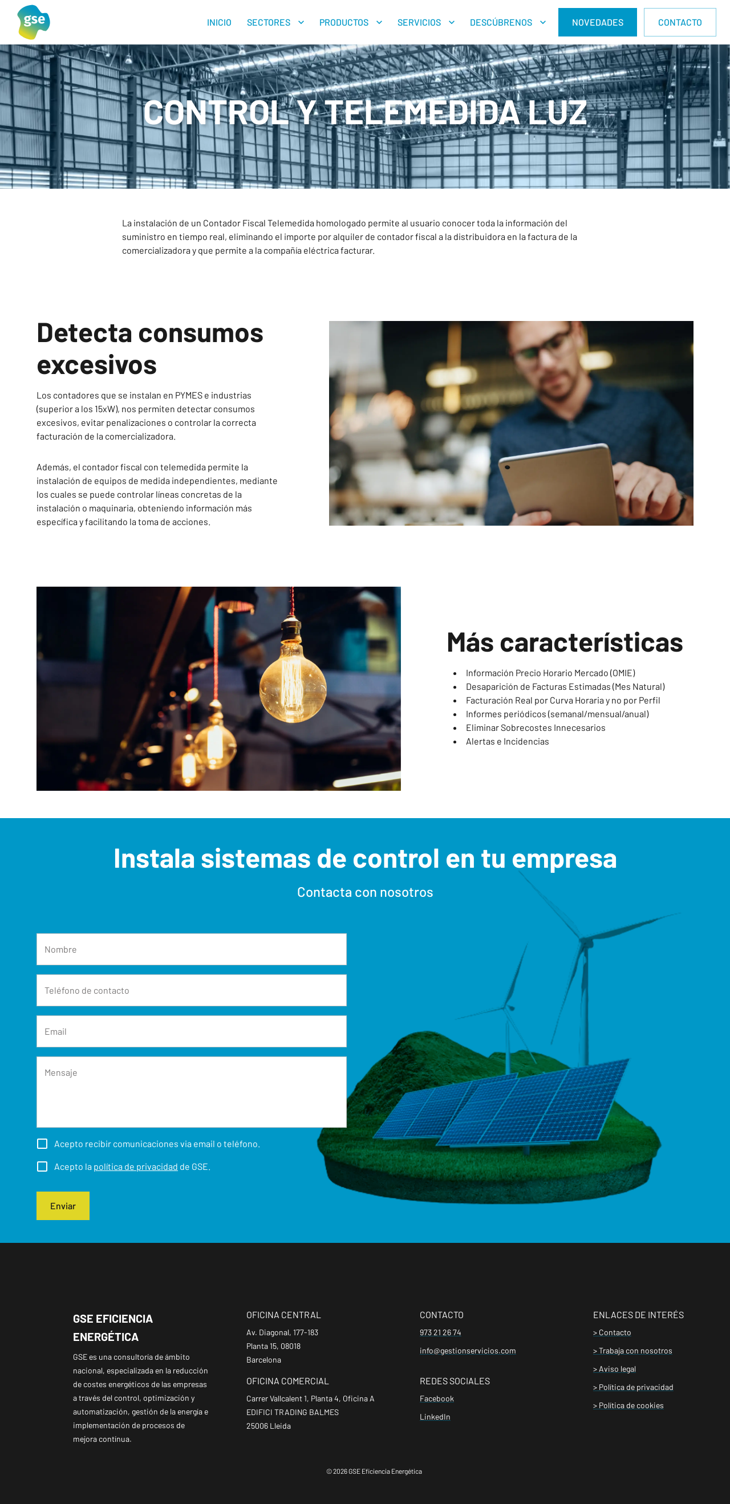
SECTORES (268, 22)
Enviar (63, 1206)
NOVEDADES (597, 22)
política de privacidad (136, 1166)
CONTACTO (680, 22)
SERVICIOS (419, 22)
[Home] (34, 22)
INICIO (219, 22)
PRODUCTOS (343, 22)
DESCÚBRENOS (501, 22)
